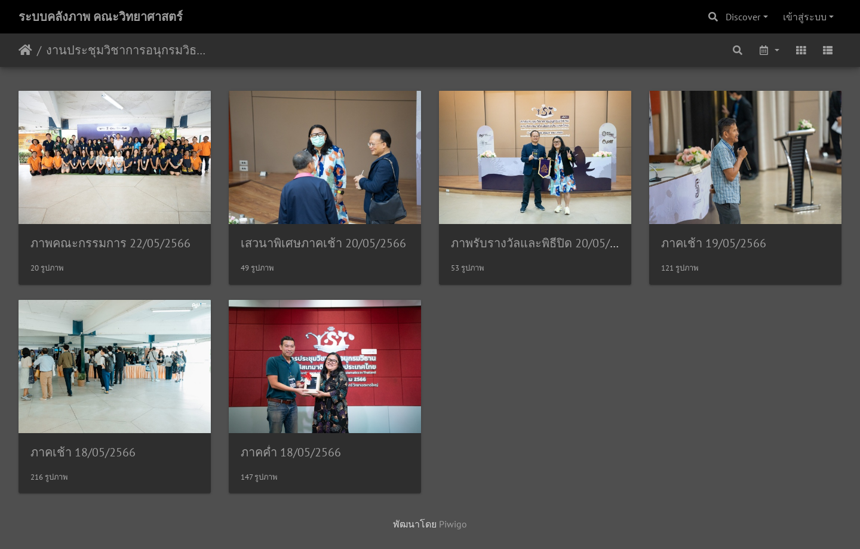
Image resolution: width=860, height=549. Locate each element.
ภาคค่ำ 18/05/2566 (291, 452)
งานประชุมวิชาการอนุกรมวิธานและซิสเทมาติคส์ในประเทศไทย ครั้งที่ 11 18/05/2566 (128, 50)
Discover (743, 17)
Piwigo (453, 524)
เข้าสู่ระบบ (805, 17)
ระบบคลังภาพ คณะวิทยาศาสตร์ (101, 16)
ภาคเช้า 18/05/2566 (83, 452)
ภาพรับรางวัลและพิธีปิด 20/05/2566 (543, 243)
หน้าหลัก (25, 50)
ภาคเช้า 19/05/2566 (713, 243)
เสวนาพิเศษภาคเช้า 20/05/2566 (323, 243)
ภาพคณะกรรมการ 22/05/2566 (110, 243)
